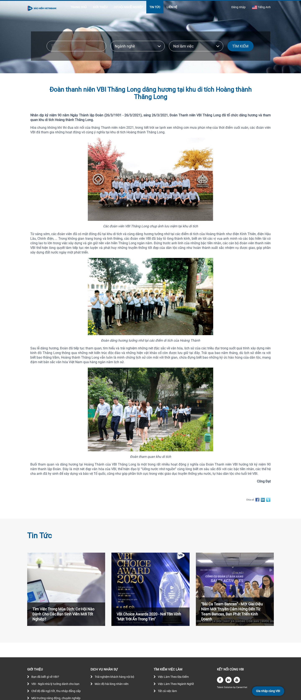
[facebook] (220, 680)
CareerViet (241, 687)
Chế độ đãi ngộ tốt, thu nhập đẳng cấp (56, 691)
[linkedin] (228, 680)
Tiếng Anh (261, 7)
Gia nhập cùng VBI (268, 691)
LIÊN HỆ (172, 7)
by (234, 687)
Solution (228, 687)
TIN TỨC (154, 7)
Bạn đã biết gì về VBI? (45, 676)
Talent (220, 687)
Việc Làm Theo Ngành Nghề (176, 684)
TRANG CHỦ (78, 7)
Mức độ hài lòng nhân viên (112, 684)
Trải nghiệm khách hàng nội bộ (114, 676)
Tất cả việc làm (167, 691)
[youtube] (237, 680)
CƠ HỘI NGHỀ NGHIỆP (128, 7)
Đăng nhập (238, 7)
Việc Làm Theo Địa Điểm (173, 676)
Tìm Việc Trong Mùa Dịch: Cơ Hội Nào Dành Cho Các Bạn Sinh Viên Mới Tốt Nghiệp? (63, 614)
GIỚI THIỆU (100, 7)
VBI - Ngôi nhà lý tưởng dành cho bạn (55, 684)
